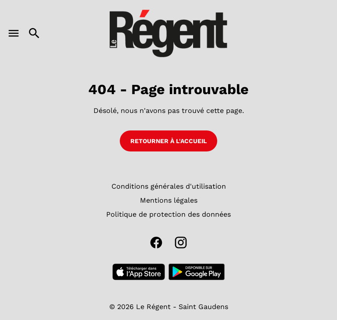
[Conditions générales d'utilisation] (168, 186)
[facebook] (156, 243)
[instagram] (181, 243)
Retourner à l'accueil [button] (168, 140)
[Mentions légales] (168, 200)
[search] (34, 33)
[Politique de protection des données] (168, 214)
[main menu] (13, 33)
